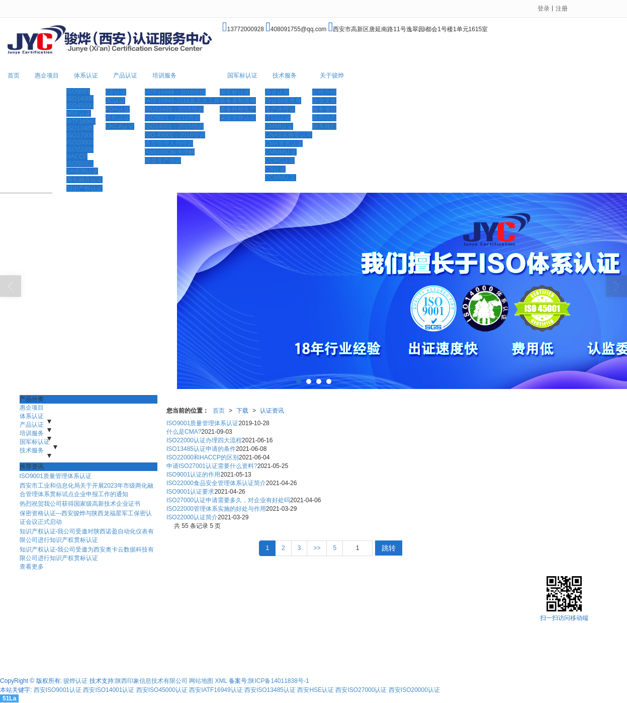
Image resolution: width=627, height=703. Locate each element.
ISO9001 (78, 91)
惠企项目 (47, 75)
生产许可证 (280, 109)
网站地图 (201, 680)
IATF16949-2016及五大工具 (182, 100)
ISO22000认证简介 (192, 517)
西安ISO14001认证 (108, 689)
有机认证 (118, 117)
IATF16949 (81, 121)
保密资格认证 (238, 117)
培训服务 (164, 75)
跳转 (389, 548)
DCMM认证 (280, 177)
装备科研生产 (238, 109)
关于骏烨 (332, 75)
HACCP (76, 156)
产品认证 (125, 75)
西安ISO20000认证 (414, 689)
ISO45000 (80, 105)
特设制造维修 (283, 100)
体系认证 (86, 75)
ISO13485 (80, 128)
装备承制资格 (238, 100)
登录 (544, 8)
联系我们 (324, 126)
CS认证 (275, 169)
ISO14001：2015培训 (174, 126)
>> (316, 548)
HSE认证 (78, 113)
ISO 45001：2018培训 (175, 134)
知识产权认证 (84, 188)
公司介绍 (324, 92)
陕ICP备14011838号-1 (278, 680)
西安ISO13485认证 (270, 689)
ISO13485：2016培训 (174, 109)
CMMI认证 (279, 126)
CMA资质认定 (284, 143)
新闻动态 (324, 117)
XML (221, 680)
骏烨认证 (75, 680)
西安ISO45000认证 (162, 689)
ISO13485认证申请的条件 (201, 448)
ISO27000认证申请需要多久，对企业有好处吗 (228, 500)
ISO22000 (80, 149)
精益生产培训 (163, 160)
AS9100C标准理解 (170, 151)
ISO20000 (80, 142)
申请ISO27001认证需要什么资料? (211, 466)
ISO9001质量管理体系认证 (56, 476)
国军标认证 (242, 75)
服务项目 (324, 109)
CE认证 (116, 92)
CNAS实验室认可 (288, 134)
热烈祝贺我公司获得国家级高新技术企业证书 (80, 503)
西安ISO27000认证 (361, 689)
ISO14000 (80, 98)
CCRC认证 (280, 160)
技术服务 (285, 75)
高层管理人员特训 (169, 143)
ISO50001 (80, 163)
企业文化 (324, 100)
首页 (14, 75)
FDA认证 (118, 109)
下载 (242, 410)
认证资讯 (272, 410)
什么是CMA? (183, 431)
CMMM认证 (281, 151)
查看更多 (32, 566)
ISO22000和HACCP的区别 (202, 457)
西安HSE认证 (315, 689)
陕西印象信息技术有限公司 (151, 680)
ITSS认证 (278, 117)
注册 (562, 8)
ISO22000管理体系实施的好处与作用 (216, 508)
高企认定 (277, 92)
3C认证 (115, 100)
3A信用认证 (82, 171)
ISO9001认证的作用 (193, 474)
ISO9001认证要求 (190, 491)
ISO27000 (80, 135)
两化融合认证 (84, 179)
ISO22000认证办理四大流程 (204, 440)
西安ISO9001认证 (57, 689)
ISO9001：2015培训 (172, 117)
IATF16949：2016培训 (175, 92)
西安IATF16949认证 (215, 689)
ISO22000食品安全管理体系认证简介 (216, 483)
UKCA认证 (120, 126)
